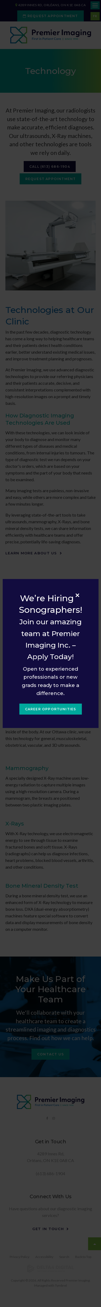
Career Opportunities (50, 709)
